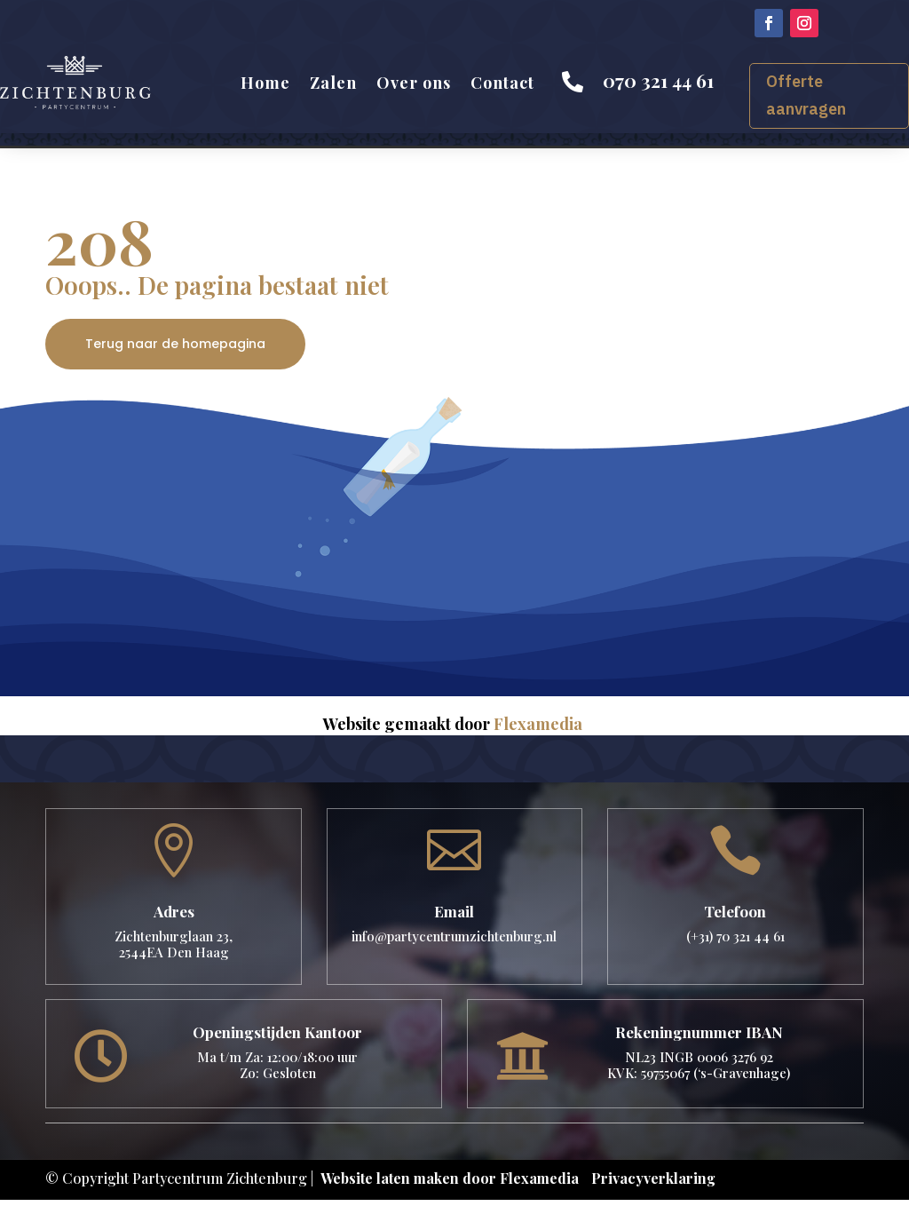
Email (454, 911)
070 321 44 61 (658, 79)
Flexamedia (538, 723)
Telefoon (735, 911)
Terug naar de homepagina (175, 344)
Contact (502, 82)
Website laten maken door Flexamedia (449, 1178)
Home (265, 82)
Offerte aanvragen (806, 95)
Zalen (333, 82)
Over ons (413, 82)
